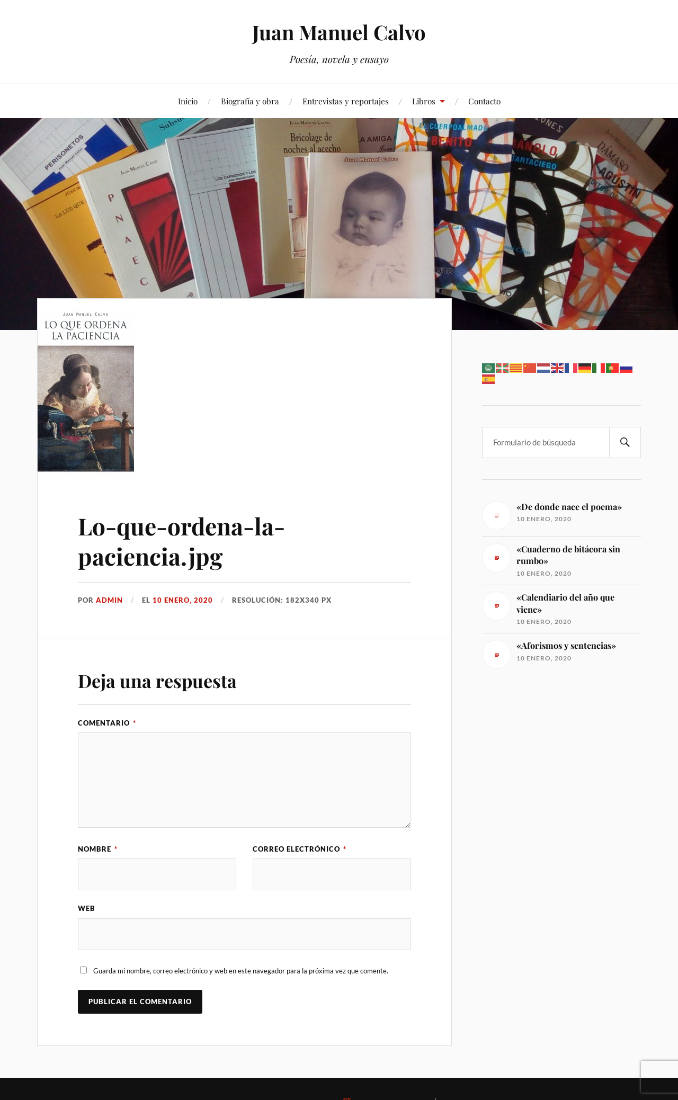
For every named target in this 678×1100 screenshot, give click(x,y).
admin (109, 600)
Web (86, 908)
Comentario (107, 723)
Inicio (188, 100)
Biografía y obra (250, 100)
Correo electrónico (299, 849)
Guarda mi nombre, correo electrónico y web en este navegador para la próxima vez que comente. (240, 971)
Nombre (98, 849)
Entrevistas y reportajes (345, 100)
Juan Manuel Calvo (339, 32)
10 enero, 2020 (183, 600)
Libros (423, 100)
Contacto (484, 100)
